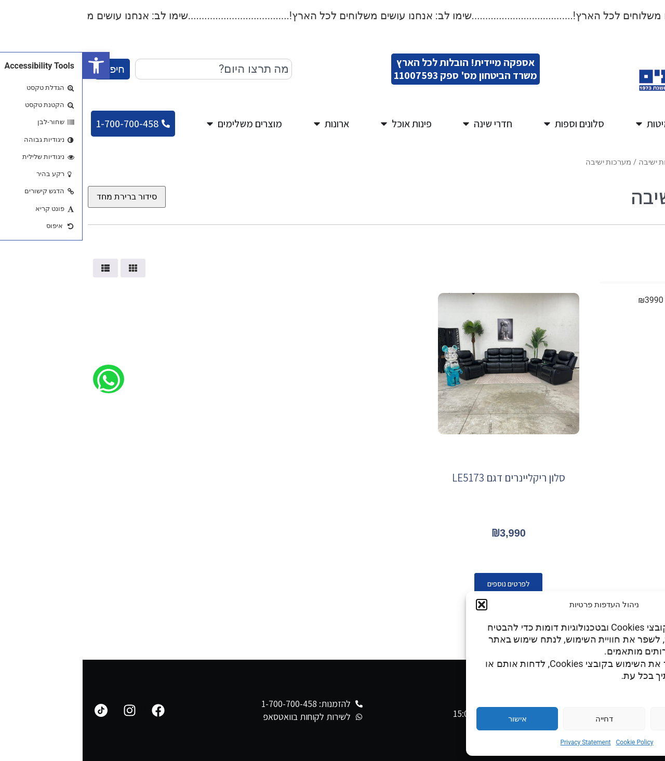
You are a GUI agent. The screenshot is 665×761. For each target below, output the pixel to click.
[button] (13, 65)
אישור (434, 719)
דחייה (521, 719)
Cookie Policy (552, 742)
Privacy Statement (502, 742)
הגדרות (608, 719)
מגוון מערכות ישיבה (587, 162)
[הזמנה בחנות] (44, 197)
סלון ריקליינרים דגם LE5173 (426, 478)
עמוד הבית (642, 162)
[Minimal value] (586, 282)
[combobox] (130, 69)
